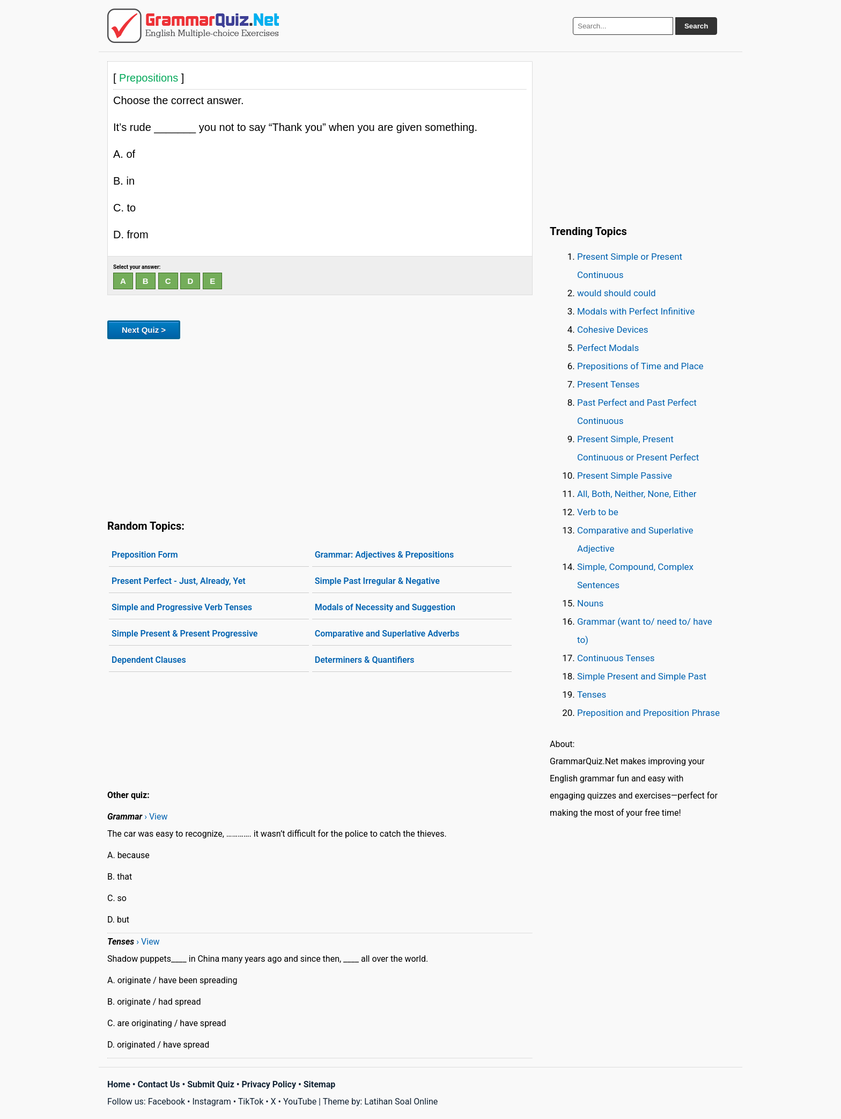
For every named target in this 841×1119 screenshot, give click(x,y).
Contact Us (159, 1084)
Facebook (166, 1101)
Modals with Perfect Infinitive (636, 311)
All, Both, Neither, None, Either (637, 493)
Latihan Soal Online (401, 1101)
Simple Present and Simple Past (641, 676)
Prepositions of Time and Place (640, 366)
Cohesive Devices (612, 329)
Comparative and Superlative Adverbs (387, 633)
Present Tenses (608, 384)
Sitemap (320, 1084)
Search (696, 26)
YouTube (299, 1101)
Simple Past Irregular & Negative (377, 581)
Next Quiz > (144, 329)
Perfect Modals (608, 347)
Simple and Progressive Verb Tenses (182, 607)
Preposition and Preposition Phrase (648, 712)
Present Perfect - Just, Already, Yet (179, 581)
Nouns (590, 603)
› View (155, 816)
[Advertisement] (320, 427)
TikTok (251, 1101)
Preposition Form (145, 555)
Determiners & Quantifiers (365, 660)
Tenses (591, 694)
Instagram (211, 1101)
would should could (616, 293)
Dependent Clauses (149, 660)
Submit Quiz (210, 1084)
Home (118, 1084)
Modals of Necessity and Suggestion (385, 607)
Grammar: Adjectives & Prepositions (384, 555)
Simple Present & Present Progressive (184, 633)
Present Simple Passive (624, 475)
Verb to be (597, 512)
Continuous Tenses (616, 658)
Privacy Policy (269, 1084)
